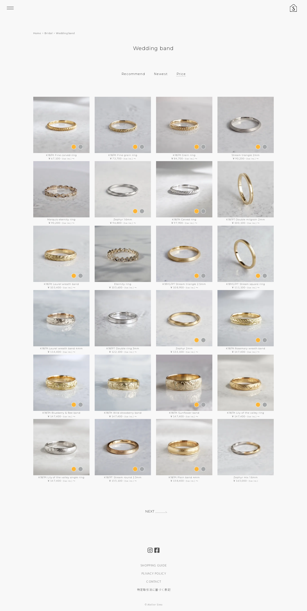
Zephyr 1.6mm (122, 219)
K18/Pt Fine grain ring (123, 155)
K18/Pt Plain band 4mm (184, 477)
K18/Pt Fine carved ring (61, 155)
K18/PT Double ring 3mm (122, 348)
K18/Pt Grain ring (184, 155)
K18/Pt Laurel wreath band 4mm (61, 348)
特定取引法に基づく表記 (154, 589)
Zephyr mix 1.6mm (245, 477)
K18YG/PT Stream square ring (245, 283)
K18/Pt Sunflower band (184, 412)
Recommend (132, 73)
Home (37, 33)
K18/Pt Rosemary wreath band (245, 348)
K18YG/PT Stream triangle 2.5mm (184, 283)
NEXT (149, 511)
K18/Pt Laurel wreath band (61, 283)
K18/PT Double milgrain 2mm (245, 219)
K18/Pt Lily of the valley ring (245, 412)
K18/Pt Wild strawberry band (122, 412)
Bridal (49, 33)
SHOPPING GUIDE (153, 565)
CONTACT (153, 581)
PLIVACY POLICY (154, 573)
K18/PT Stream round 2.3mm (123, 477)
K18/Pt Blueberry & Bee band (61, 412)
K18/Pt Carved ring (184, 219)
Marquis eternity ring (61, 219)
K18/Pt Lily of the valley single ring (61, 477)
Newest (161, 73)
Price (182, 73)
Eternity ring (122, 283)
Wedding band (65, 33)
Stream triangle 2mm (246, 155)
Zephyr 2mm (184, 348)
